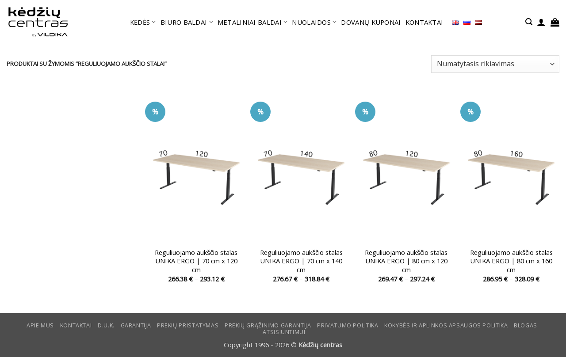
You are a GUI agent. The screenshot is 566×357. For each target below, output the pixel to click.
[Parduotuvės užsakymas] (495, 64)
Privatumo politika (347, 325)
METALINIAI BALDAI (253, 22)
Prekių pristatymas (187, 325)
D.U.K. (106, 325)
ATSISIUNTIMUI (284, 332)
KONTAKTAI (424, 22)
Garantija (136, 325)
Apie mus (40, 325)
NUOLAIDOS (314, 22)
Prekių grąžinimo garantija (268, 325)
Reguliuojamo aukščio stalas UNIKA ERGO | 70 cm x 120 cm (196, 261)
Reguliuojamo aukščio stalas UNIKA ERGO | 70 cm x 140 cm (301, 261)
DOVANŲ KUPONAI (371, 22)
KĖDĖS (143, 22)
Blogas (525, 325)
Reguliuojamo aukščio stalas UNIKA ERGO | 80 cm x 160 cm (511, 261)
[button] (528, 21)
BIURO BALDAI (187, 22)
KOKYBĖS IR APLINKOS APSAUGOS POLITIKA (446, 325)
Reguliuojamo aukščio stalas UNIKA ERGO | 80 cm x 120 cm (406, 261)
